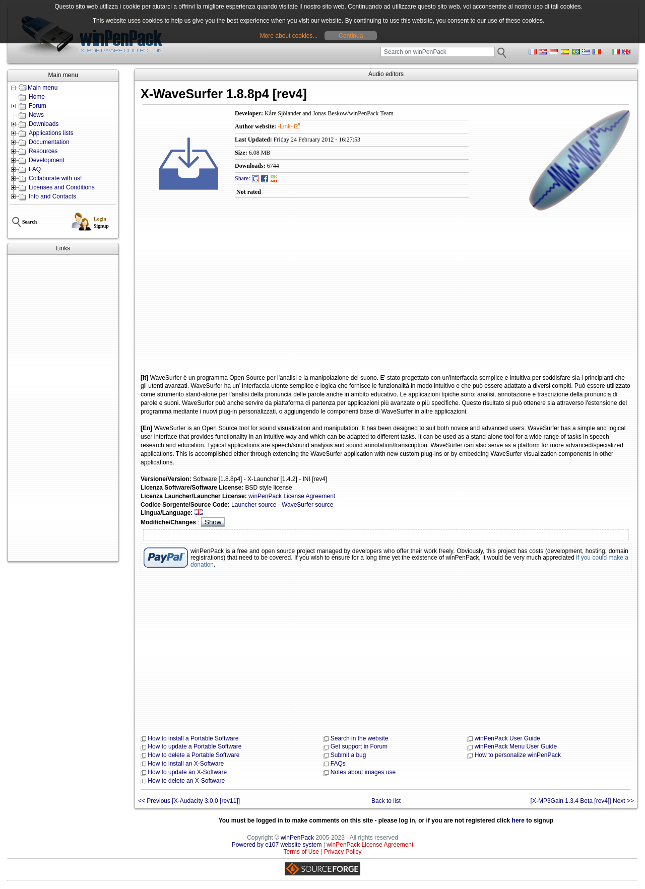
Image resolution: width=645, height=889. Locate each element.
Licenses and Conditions (62, 187)
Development (46, 160)
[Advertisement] (63, 408)
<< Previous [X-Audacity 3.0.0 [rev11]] (189, 800)
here (518, 820)
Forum (37, 105)
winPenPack (297, 837)
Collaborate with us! (55, 178)
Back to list (386, 800)
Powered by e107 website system (277, 844)
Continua (351, 35)
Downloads (43, 123)
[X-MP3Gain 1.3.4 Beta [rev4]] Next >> (582, 800)
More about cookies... (289, 35)
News (36, 114)
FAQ (35, 169)
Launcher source (253, 504)
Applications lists (51, 132)
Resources (43, 151)
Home (37, 96)
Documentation (49, 142)
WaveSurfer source (307, 504)
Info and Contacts (52, 196)
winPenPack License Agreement (291, 496)
